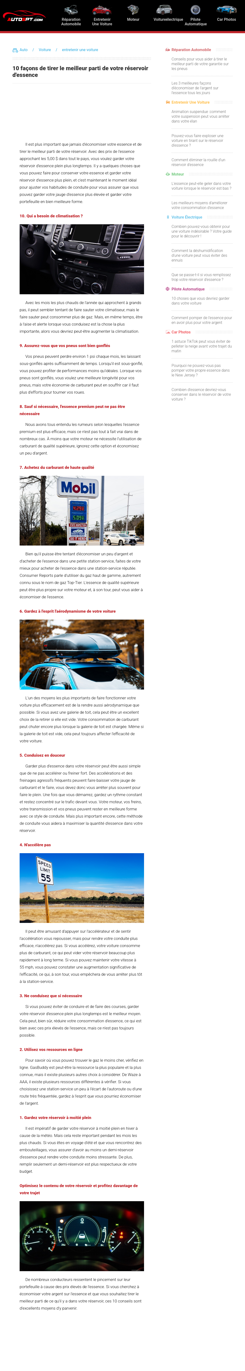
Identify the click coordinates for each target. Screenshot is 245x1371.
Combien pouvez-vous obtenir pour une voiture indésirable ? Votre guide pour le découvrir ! (202, 231)
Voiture (45, 50)
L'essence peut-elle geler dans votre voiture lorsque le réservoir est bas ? (201, 186)
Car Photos (181, 332)
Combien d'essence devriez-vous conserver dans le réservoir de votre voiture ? (201, 394)
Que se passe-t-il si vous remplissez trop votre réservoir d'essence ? (201, 277)
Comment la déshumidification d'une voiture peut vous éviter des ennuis (199, 255)
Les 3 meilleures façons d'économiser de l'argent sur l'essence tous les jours (195, 88)
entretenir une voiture (80, 50)
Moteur (178, 174)
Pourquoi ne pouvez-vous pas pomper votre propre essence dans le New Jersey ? (201, 370)
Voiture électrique (187, 217)
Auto (24, 50)
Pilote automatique (188, 289)
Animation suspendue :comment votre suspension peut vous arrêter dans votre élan (200, 116)
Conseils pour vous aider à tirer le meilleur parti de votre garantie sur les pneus (200, 64)
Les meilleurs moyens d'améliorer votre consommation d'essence (199, 205)
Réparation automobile (191, 50)
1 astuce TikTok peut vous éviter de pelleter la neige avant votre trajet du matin (202, 346)
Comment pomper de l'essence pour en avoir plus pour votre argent (202, 320)
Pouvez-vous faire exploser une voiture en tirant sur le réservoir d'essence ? (197, 141)
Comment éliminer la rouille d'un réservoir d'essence (198, 162)
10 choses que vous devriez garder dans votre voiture (200, 300)
